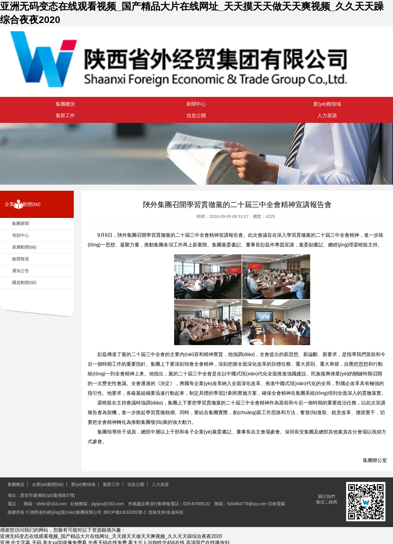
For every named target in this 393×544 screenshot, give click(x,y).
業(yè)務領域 (83, 484)
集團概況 (16, 484)
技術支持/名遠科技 (166, 512)
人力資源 (160, 484)
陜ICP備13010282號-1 (125, 512)
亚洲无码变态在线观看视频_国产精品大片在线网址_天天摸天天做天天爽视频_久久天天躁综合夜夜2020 (111, 536)
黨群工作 (111, 484)
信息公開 (135, 484)
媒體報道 (20, 258)
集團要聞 (20, 223)
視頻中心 (20, 235)
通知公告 (20, 270)
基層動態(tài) (24, 247)
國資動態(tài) (24, 282)
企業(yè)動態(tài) (47, 484)
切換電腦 (276, 503)
